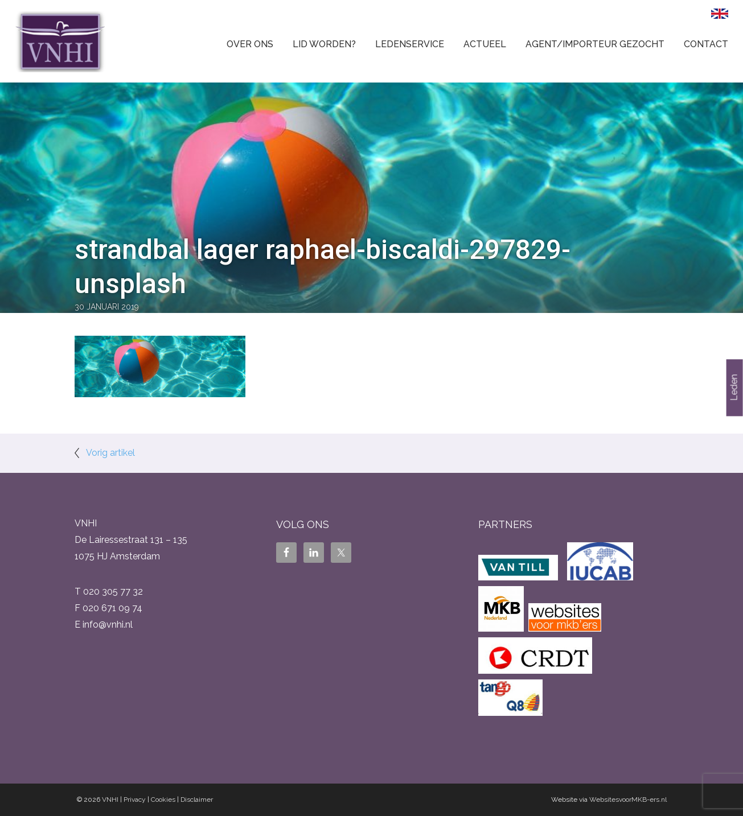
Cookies (163, 799)
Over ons (250, 44)
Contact (706, 44)
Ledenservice (409, 44)
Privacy (135, 799)
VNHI (110, 799)
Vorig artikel (110, 452)
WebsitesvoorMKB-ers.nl (628, 799)
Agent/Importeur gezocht (595, 44)
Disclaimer (196, 799)
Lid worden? (324, 44)
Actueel (484, 44)
